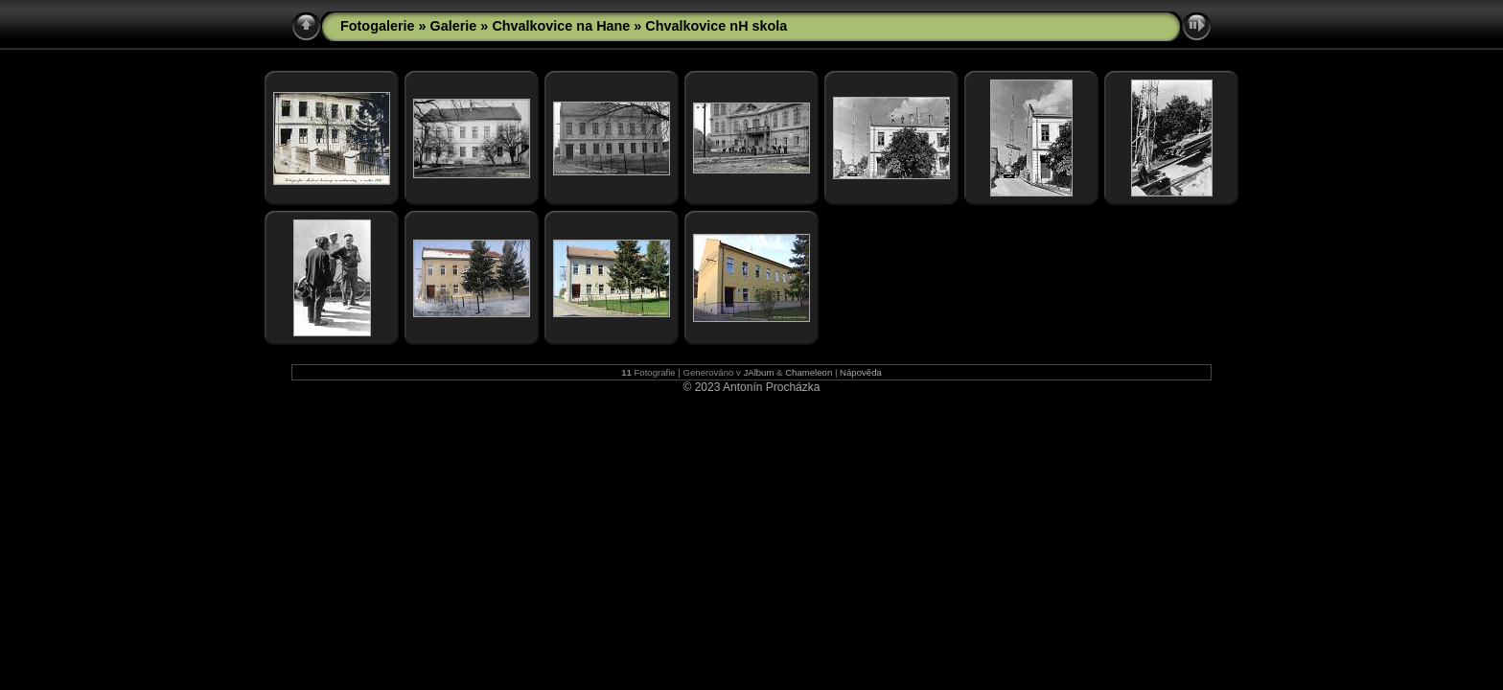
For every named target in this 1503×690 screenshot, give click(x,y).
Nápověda (861, 372)
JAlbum (758, 372)
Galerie (453, 26)
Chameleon (808, 372)
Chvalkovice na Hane (561, 26)
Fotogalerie (377, 26)
